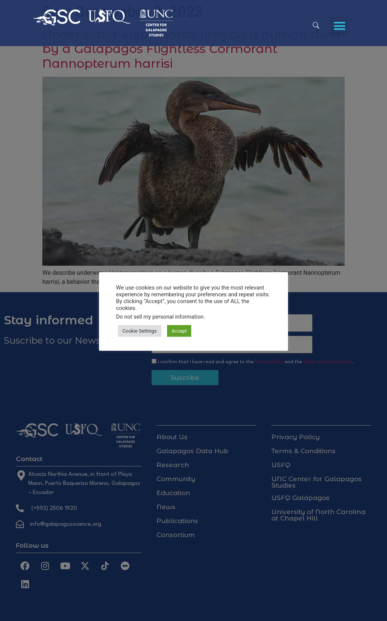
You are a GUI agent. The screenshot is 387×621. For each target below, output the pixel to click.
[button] (339, 26)
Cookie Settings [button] (139, 331)
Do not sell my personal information (160, 316)
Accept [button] (179, 331)
